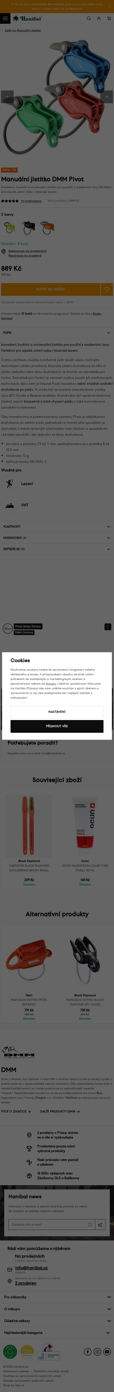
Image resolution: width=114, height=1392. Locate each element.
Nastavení (57, 712)
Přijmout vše (57, 726)
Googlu (51, 684)
